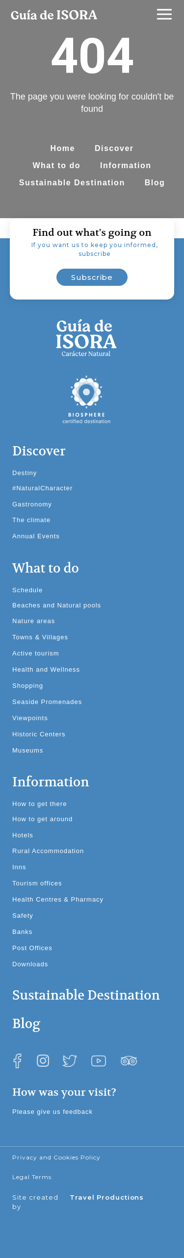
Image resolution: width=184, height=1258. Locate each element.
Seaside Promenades (47, 701)
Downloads (30, 964)
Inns (19, 867)
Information (126, 165)
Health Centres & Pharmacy (58, 899)
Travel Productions (107, 1197)
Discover (114, 148)
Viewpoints (30, 718)
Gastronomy (32, 504)
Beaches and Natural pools (56, 605)
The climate (31, 520)
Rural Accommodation (48, 851)
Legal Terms (32, 1177)
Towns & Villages (40, 637)
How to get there (39, 803)
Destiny (24, 473)
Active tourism (35, 653)
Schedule (27, 590)
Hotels (22, 835)
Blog (155, 182)
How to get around (42, 819)
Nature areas (33, 621)
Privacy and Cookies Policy (56, 1157)
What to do (56, 165)
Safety (22, 915)
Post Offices (32, 948)
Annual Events (36, 536)
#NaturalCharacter (42, 488)
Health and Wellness (46, 669)
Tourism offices (37, 883)
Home (62, 148)
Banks (22, 931)
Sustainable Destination (72, 182)
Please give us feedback (52, 1111)
